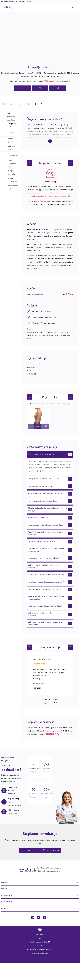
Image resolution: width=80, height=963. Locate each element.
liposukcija (63, 196)
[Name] (77, 7)
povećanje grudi (46, 193)
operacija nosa (33, 193)
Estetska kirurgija (46, 201)
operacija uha (41, 196)
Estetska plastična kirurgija (14, 104)
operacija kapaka (53, 196)
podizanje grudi (58, 193)
